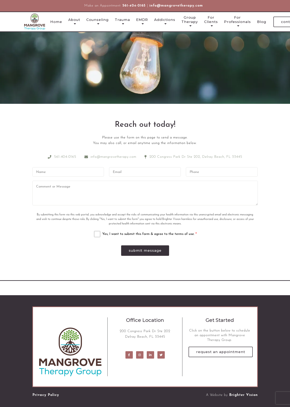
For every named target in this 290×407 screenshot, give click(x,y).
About (74, 20)
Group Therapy (189, 19)
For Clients (211, 19)
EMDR (142, 20)
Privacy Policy (45, 395)
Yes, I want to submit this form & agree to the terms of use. (149, 234)
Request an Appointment (220, 352)
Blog (261, 22)
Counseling (97, 20)
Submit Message (145, 250)
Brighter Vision (243, 395)
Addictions (164, 20)
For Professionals (237, 19)
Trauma (122, 20)
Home (56, 22)
